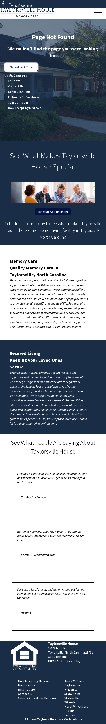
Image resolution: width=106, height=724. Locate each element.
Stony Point (72, 694)
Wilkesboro (72, 702)
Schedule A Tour (21, 67)
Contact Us (15, 86)
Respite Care (26, 690)
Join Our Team (18, 103)
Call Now (14, 81)
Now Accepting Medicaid (24, 108)
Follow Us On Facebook (23, 97)
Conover (69, 715)
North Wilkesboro (76, 707)
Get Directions (57, 657)
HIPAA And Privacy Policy (64, 661)
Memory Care (23, 261)
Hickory (69, 711)
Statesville (71, 698)
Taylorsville (72, 685)
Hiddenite (70, 690)
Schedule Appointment (53, 212)
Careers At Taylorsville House (37, 698)
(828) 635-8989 (21, 5)
